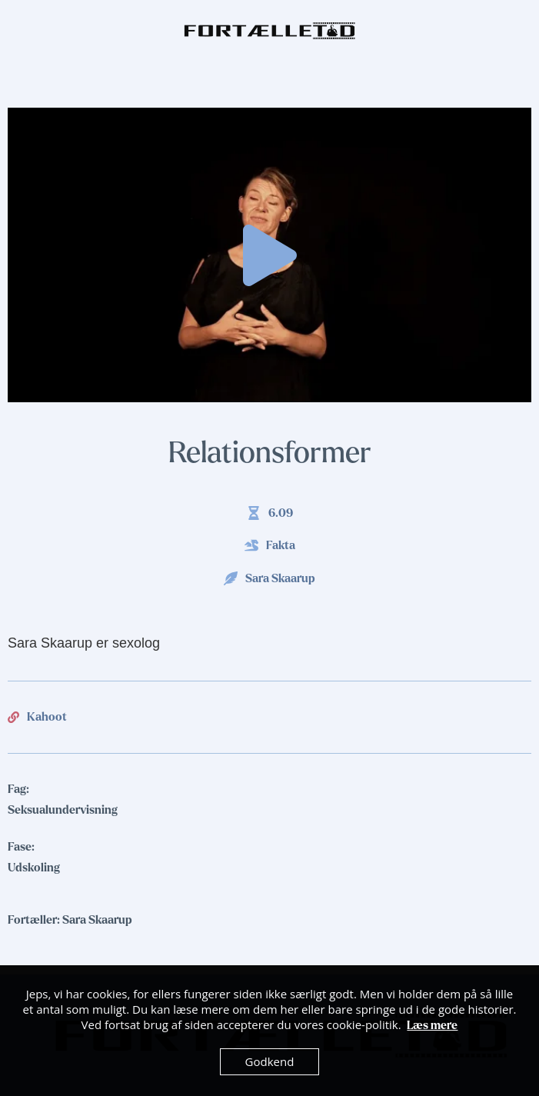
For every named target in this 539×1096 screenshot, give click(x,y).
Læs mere (432, 1025)
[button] (270, 255)
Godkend (269, 1061)
